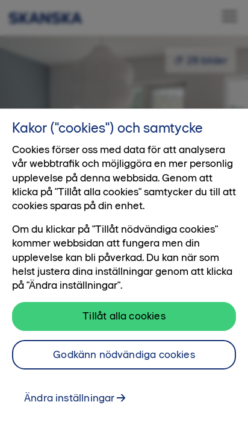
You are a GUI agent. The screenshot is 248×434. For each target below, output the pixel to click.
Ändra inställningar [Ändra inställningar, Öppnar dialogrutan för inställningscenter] (69, 397)
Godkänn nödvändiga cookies (124, 354)
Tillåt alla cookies (123, 315)
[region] (124, 271)
